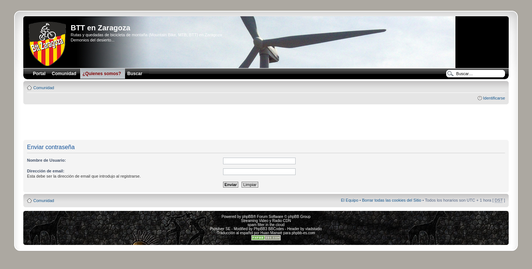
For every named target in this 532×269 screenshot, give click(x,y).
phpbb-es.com (303, 233)
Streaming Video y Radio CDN (266, 221)
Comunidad (43, 87)
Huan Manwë (271, 233)
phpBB (247, 217)
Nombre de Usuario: (46, 160)
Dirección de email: (45, 171)
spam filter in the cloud (266, 225)
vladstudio (313, 229)
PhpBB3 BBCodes (269, 229)
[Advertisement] (266, 122)
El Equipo (349, 200)
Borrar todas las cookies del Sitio (391, 200)
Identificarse (494, 98)
